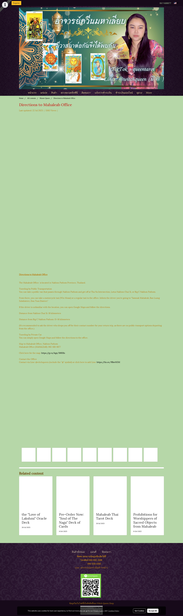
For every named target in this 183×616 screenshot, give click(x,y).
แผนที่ (93, 551)
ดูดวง (139, 92)
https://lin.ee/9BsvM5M (108, 362)
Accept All (153, 611)
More (149, 92)
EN (176, 3)
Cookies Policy (113, 611)
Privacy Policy (98, 611)
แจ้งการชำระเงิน (103, 92)
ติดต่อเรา (86, 92)
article (43, 92)
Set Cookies (139, 611)
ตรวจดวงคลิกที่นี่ (69, 92)
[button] (156, 92)
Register (16, 3)
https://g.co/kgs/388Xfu (53, 352)
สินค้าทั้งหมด (78, 551)
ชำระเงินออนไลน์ (124, 92)
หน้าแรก (32, 92)
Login (6, 3)
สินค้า (54, 92)
